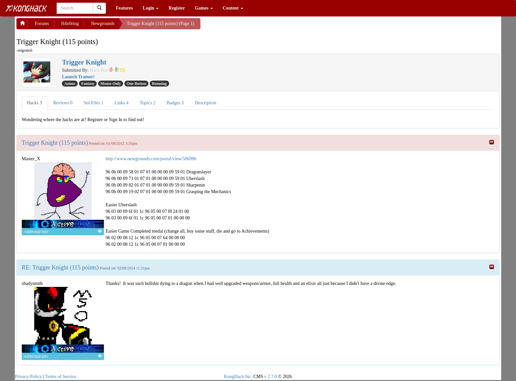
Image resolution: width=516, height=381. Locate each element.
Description (205, 102)
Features (124, 8)
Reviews (63, 102)
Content (233, 8)
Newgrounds (103, 23)
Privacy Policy (28, 376)
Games (204, 8)
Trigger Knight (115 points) (55, 143)
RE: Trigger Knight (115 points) (60, 267)
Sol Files (93, 102)
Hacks (34, 102)
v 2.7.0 (270, 376)
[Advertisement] (253, 26)
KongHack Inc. (238, 376)
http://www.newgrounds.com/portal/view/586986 (151, 158)
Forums (42, 23)
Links (121, 102)
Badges (175, 102)
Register (176, 8)
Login (151, 8)
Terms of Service (60, 376)
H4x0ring (70, 23)
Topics (148, 102)
